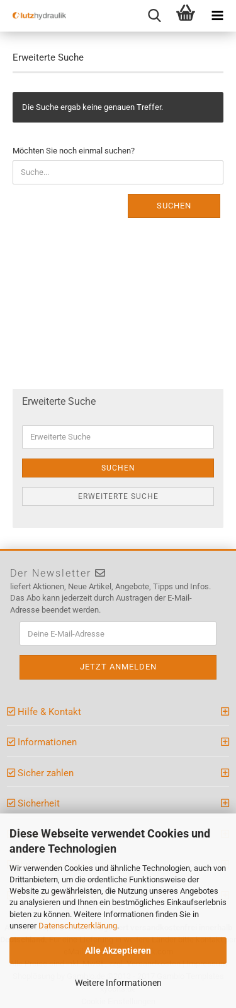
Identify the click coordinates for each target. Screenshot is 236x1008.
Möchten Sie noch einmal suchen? (74, 150)
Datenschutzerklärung (77, 925)
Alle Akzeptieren (118, 950)
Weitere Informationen (118, 983)
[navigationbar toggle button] (217, 16)
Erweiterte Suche (118, 496)
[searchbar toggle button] (154, 16)
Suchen (174, 205)
